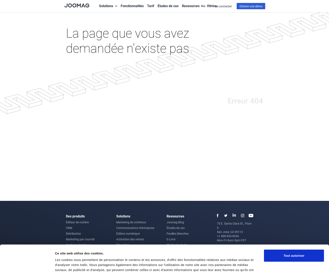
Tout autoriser (293, 233)
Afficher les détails (69, 263)
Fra (203, 6)
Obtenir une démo (250, 6)
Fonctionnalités (132, 6)
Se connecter (223, 6)
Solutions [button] (106, 6)
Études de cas (168, 6)
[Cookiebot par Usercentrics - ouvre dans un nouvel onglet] (27, 264)
